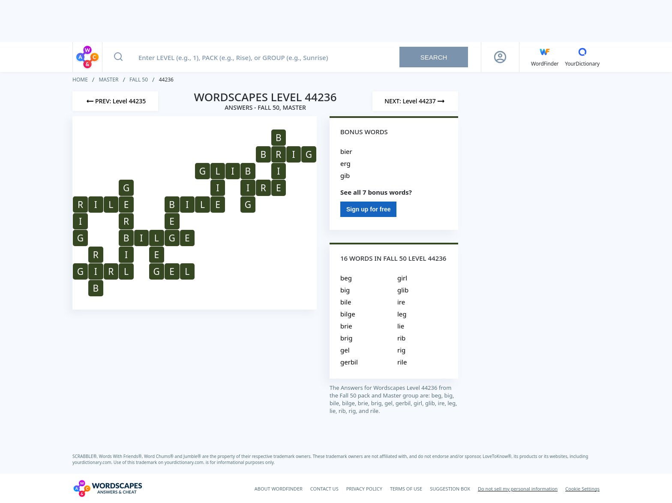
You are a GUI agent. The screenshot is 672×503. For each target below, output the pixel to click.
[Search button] (118, 57)
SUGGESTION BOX (450, 488)
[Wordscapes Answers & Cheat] (107, 488)
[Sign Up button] (500, 57)
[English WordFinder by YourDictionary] (544, 57)
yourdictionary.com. (93, 462)
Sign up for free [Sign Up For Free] (368, 209)
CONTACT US (324, 488)
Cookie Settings (582, 488)
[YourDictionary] (582, 57)
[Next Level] (415, 101)
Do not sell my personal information (518, 488)
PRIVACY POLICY (364, 488)
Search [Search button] (433, 57)
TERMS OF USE (406, 488)
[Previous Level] (115, 101)
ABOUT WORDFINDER (279, 488)
